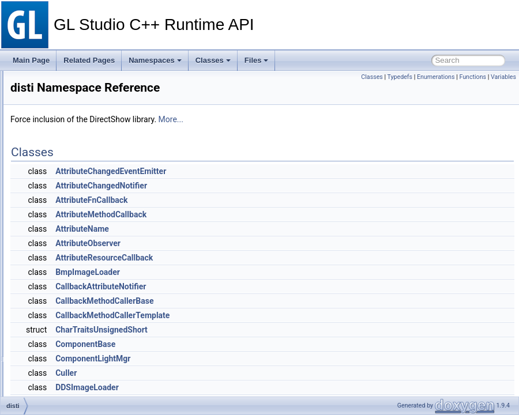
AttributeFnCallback (253, 200)
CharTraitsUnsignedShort (263, 329)
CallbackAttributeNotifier (262, 286)
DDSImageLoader (248, 387)
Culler (227, 373)
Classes (213, 60)
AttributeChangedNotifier (263, 185)
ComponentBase (247, 344)
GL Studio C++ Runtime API (53, 80)
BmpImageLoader (249, 272)
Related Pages (89, 60)
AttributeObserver (249, 243)
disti (44, 131)
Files (257, 60)
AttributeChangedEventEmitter (272, 171)
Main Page (31, 60)
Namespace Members (62, 143)
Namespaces (155, 60)
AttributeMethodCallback (262, 214)
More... (332, 119)
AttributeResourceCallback (265, 257)
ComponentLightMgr (254, 358)
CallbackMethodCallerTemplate (274, 315)
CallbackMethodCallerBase (266, 300)
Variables (503, 77)
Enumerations (436, 77)
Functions (472, 77)
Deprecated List (44, 93)
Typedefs (400, 77)
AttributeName (243, 228)
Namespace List (53, 118)
